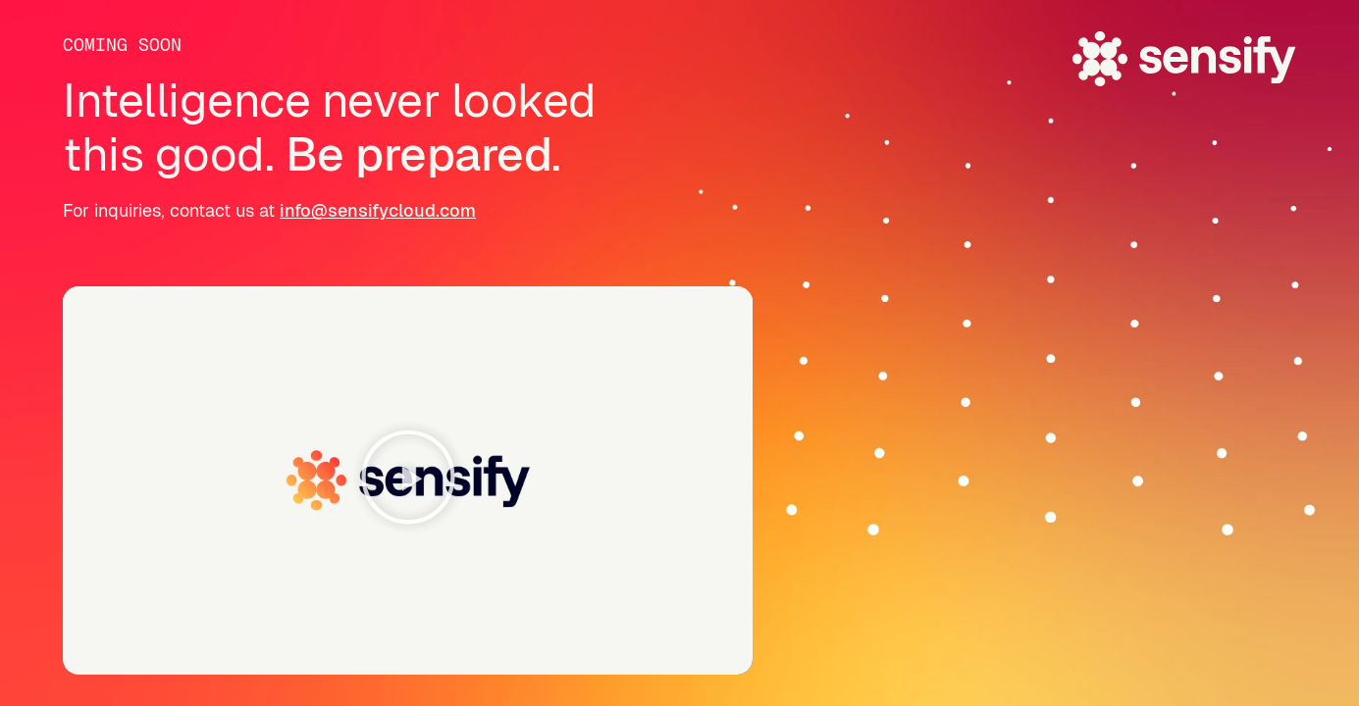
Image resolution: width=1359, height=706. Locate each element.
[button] (408, 481)
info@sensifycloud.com (378, 210)
